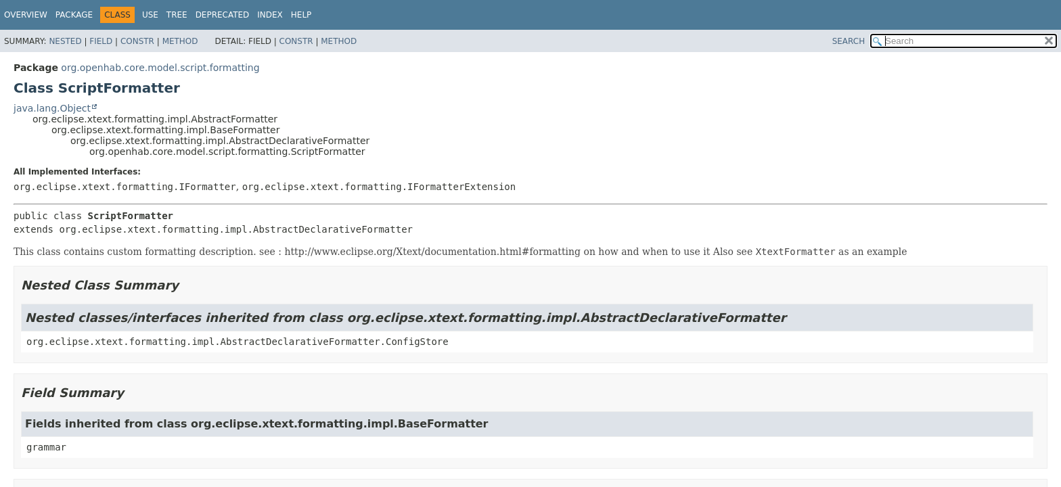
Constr (137, 41)
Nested (65, 41)
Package (74, 15)
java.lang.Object (52, 108)
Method (180, 41)
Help (301, 15)
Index (270, 15)
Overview (25, 15)
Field (100, 41)
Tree (176, 15)
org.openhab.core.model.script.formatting (160, 67)
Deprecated (223, 15)
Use (150, 15)
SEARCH (848, 41)
